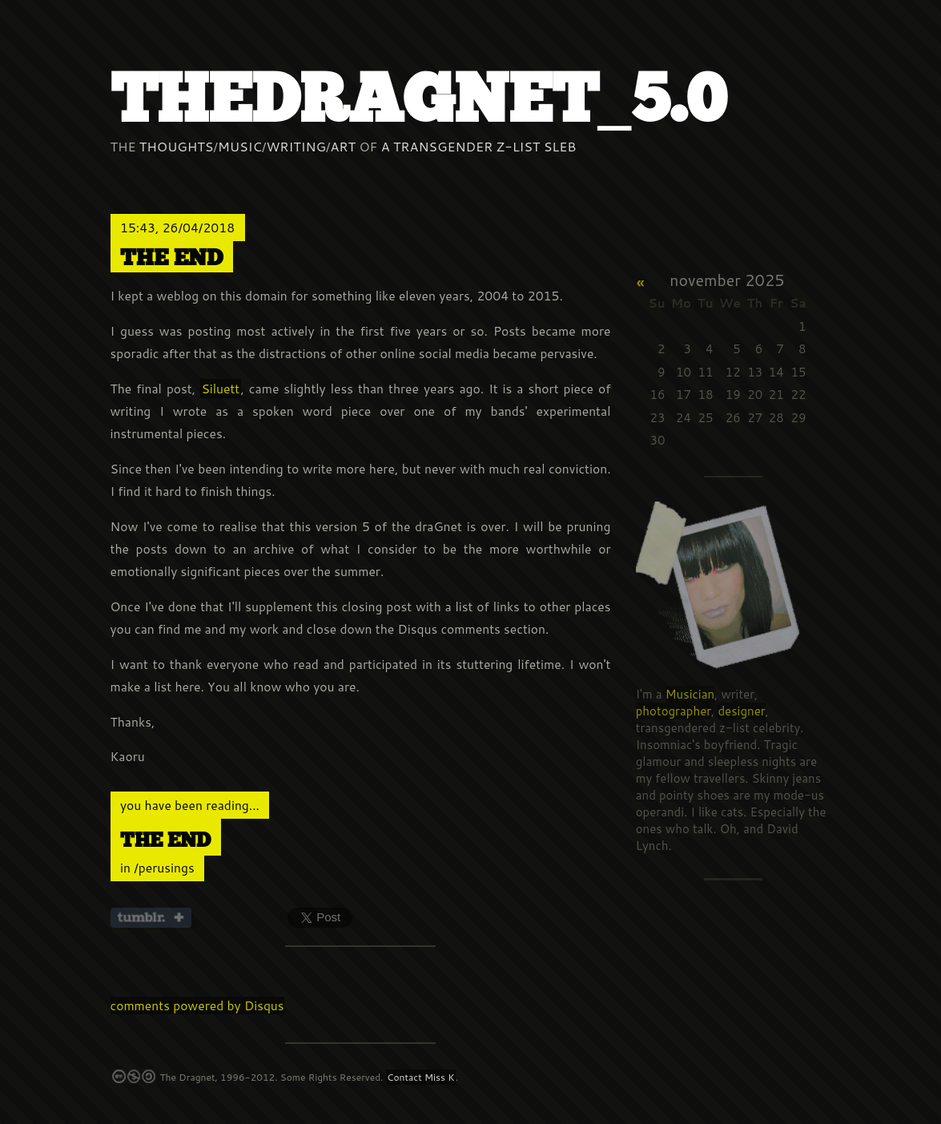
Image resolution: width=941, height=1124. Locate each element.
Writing (295, 146)
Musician (690, 694)
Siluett (220, 388)
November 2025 (727, 280)
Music (240, 146)
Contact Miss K (421, 1077)
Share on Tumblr (151, 918)
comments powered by (197, 1005)
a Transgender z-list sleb (479, 146)
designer (741, 711)
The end (171, 258)
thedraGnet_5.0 (418, 101)
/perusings (164, 867)
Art (343, 146)
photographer (673, 711)
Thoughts (176, 146)
